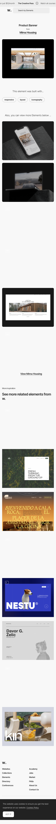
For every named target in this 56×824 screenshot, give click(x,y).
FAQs (31, 781)
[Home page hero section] (28, 640)
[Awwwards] (9, 10)
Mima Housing (28, 32)
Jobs (31, 773)
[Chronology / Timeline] (28, 224)
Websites (6, 769)
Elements (6, 777)
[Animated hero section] (28, 683)
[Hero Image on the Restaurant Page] (28, 511)
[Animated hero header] (28, 425)
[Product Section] (28, 307)
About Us (33, 785)
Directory (6, 781)
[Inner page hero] (28, 468)
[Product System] (28, 265)
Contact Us (34, 789)
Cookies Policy (32, 808)
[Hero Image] (28, 597)
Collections (7, 773)
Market (32, 777)
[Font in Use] (28, 554)
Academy (33, 769)
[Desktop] (28, 182)
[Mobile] (28, 140)
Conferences (7, 785)
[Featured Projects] (28, 726)
